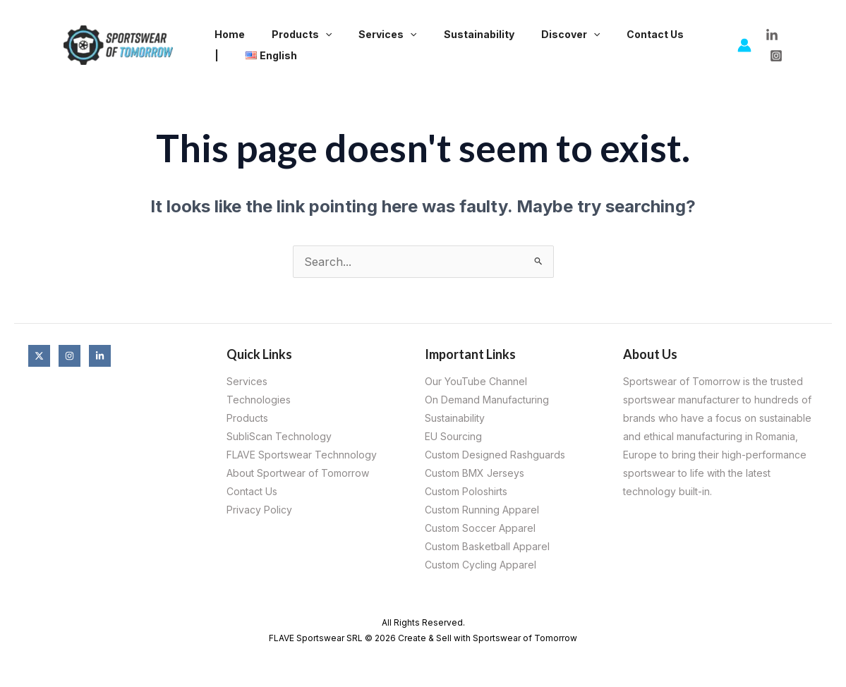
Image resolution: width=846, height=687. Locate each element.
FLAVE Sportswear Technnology (301, 455)
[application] (314, 34)
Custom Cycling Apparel (480, 565)
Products (291, 34)
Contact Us (616, 34)
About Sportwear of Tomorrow (297, 473)
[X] (39, 356)
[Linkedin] (100, 356)
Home (226, 34)
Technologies (258, 400)
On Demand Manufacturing (487, 400)
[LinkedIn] (772, 35)
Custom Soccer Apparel (480, 528)
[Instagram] (776, 55)
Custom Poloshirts (466, 491)
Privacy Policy (259, 510)
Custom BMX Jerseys (474, 473)
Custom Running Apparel (482, 510)
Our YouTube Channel (476, 381)
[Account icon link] (744, 45)
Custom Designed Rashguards (495, 455)
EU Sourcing (453, 436)
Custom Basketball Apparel (487, 546)
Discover (538, 34)
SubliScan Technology (279, 436)
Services (370, 34)
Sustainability (454, 34)
